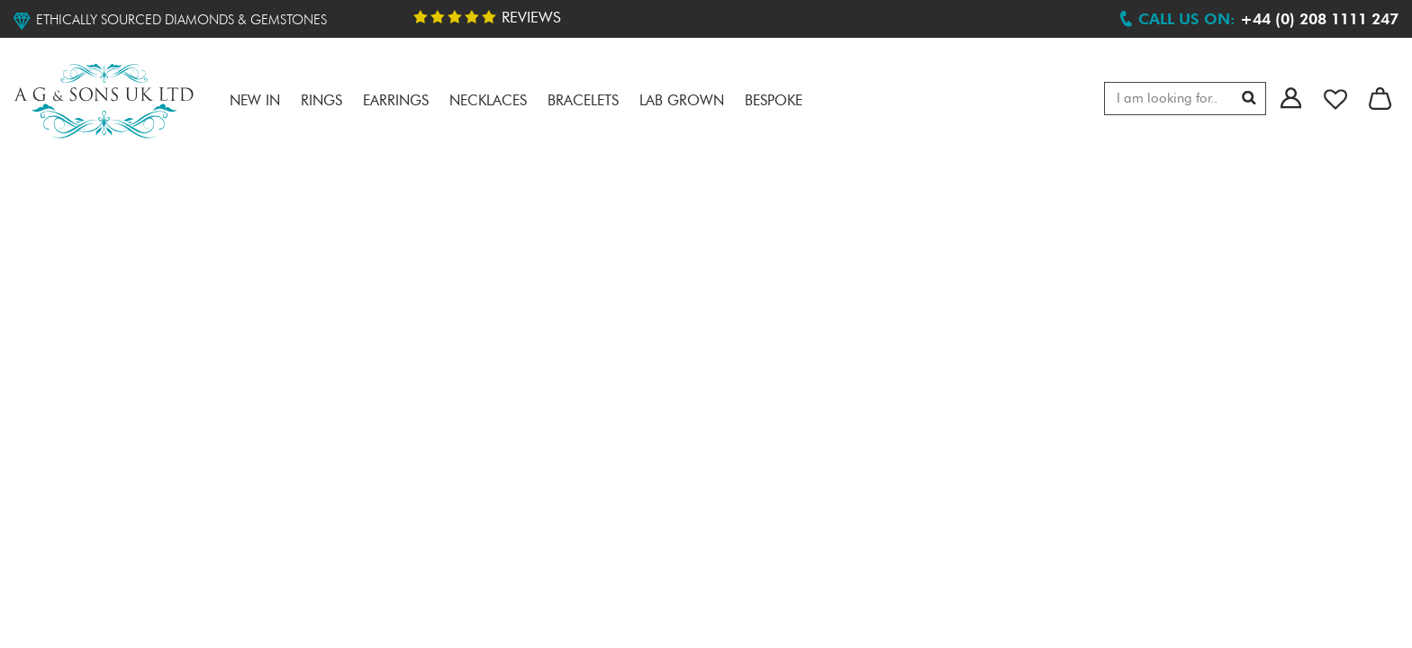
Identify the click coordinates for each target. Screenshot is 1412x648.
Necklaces (488, 101)
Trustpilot (385, 15)
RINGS (321, 101)
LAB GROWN (681, 101)
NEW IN (255, 101)
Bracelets (583, 101)
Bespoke (773, 101)
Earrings (396, 101)
